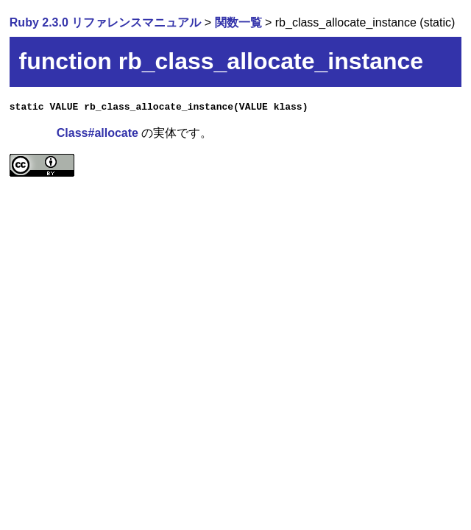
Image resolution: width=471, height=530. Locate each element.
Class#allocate (97, 133)
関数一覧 (238, 22)
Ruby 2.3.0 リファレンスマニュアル (105, 22)
